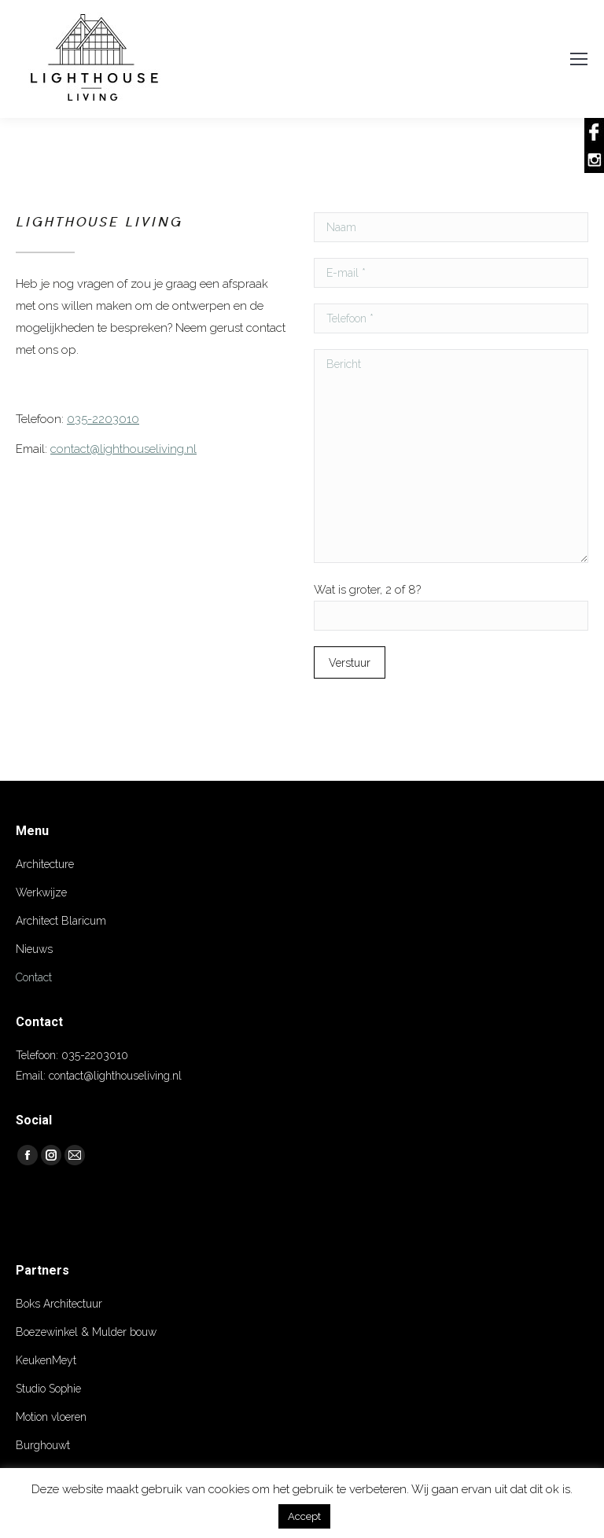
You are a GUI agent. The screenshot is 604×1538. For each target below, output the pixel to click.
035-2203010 (103, 419)
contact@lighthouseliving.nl (123, 449)
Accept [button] (304, 1516)
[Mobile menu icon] (578, 59)
